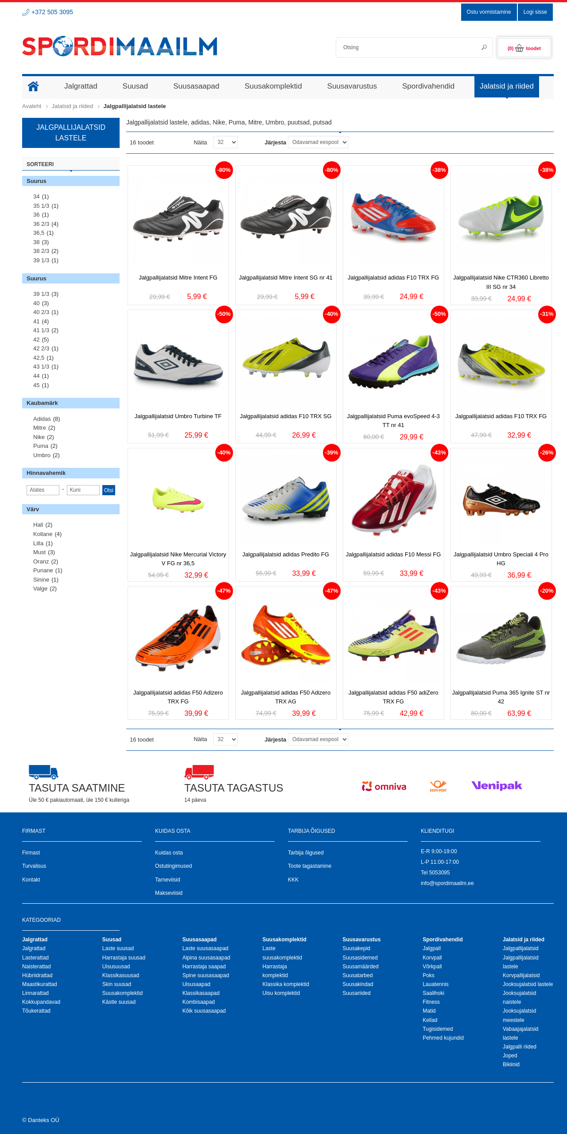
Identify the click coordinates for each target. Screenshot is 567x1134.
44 (36, 376)
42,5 (38, 357)
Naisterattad (36, 966)
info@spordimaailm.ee (447, 883)
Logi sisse (535, 12)
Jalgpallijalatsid (521, 948)
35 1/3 (41, 205)
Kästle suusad (119, 1002)
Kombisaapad (199, 1002)
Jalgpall (432, 948)
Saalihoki (433, 993)
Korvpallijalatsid (521, 975)
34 (36, 196)
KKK (293, 880)
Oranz (41, 561)
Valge (40, 588)
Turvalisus (34, 866)
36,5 (38, 232)
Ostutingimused (173, 866)
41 (36, 321)
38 (36, 242)
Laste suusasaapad (206, 948)
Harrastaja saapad (204, 966)
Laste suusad (118, 948)
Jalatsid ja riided (72, 106)
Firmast (31, 853)
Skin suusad (116, 984)
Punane (43, 570)
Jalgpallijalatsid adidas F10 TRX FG (393, 277)
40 (36, 303)
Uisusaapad (196, 984)
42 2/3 (41, 348)
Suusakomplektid (122, 993)
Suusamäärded (360, 966)
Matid (429, 1011)
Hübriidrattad (37, 975)
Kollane (42, 534)
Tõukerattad (36, 1011)
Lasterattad (35, 958)
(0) (524, 48)
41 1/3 (41, 330)
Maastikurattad (39, 984)
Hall (38, 524)
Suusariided (356, 993)
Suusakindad (357, 984)
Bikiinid (511, 1064)
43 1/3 (41, 366)
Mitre (39, 427)
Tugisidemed (438, 1029)
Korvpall (432, 958)
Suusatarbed (357, 975)
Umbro (41, 455)
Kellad (430, 1020)
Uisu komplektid (281, 993)
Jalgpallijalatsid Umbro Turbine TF (178, 416)
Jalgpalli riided (519, 1047)
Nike (39, 437)
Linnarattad (35, 993)
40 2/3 (41, 312)
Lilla (38, 543)
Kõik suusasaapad (204, 1011)
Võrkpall (432, 966)
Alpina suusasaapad (206, 958)
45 (36, 385)
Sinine (41, 579)
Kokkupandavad (41, 1002)
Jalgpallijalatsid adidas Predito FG (285, 554)
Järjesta (275, 142)
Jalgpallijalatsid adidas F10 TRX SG (285, 416)
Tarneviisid (167, 880)
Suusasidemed (359, 958)
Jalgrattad (34, 948)
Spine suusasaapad (206, 975)
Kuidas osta (169, 853)
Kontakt (31, 880)
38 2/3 (41, 251)
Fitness (431, 1002)
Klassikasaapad (201, 993)
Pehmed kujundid (443, 1038)
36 (36, 214)
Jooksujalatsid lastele (528, 984)
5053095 (439, 873)
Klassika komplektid (285, 984)
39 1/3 (41, 260)
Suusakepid (356, 948)
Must (39, 552)
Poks (429, 975)
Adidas (42, 419)
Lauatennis (436, 984)
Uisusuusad (116, 966)
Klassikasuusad (120, 975)
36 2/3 (41, 224)
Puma (40, 446)
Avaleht (31, 106)
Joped (510, 1055)
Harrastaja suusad (123, 958)
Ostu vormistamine (489, 12)
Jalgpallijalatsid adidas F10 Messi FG (393, 554)
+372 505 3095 (52, 12)
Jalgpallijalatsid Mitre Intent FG (178, 277)
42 (36, 339)
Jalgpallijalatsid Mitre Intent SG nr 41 (286, 277)
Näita (200, 142)
